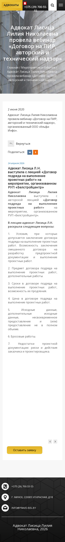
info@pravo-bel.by (23, 507)
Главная (12, 67)
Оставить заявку (24, 450)
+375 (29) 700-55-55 (35, 9)
